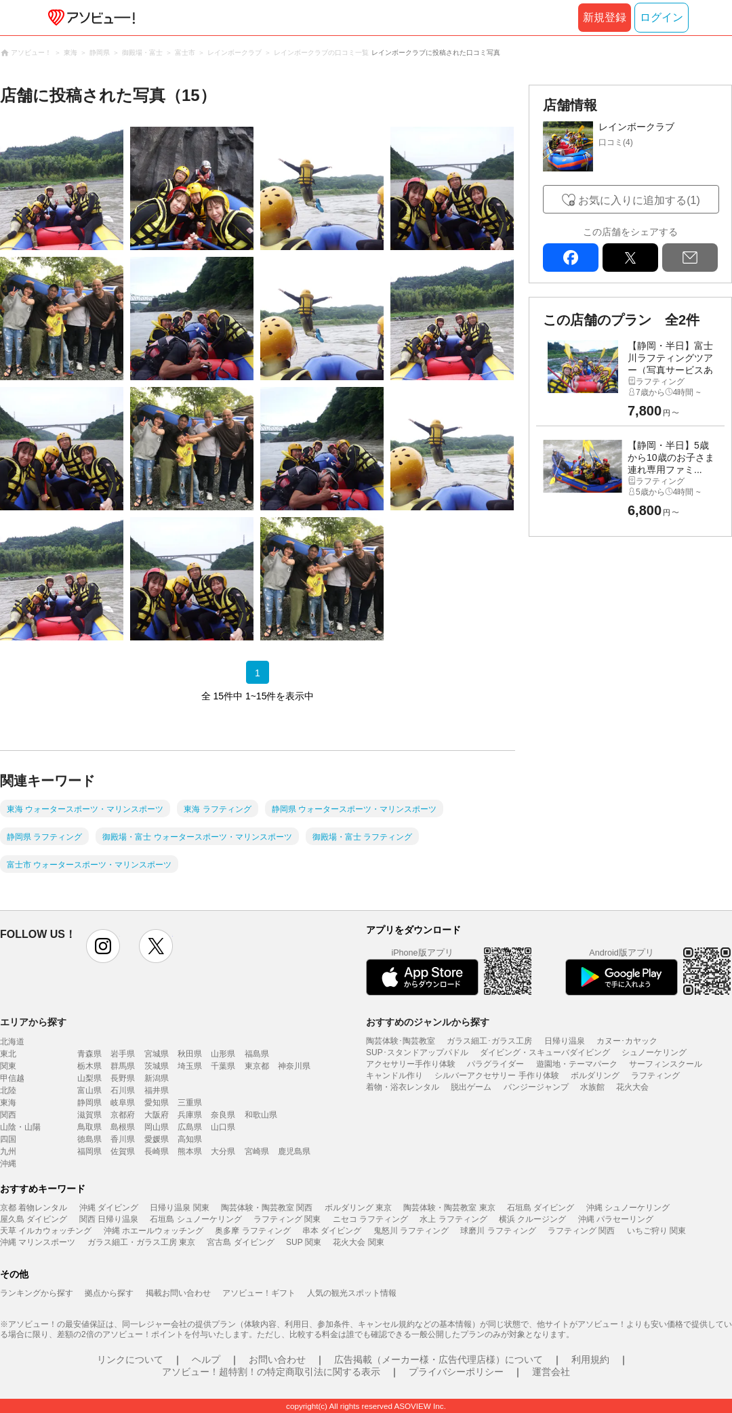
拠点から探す (109, 1293)
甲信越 (12, 1078)
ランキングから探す (36, 1293)
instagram (103, 946)
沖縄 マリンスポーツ (37, 1242)
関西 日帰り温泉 (108, 1219)
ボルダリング (595, 1075)
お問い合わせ (277, 1359)
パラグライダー (495, 1064)
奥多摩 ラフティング (252, 1230)
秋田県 (190, 1054)
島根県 (122, 1127)
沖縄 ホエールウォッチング (153, 1230)
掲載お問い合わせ (178, 1293)
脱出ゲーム (471, 1087)
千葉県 (223, 1066)
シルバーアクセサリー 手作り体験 (496, 1075)
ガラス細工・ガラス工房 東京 (141, 1242)
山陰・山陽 (20, 1127)
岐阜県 (122, 1102)
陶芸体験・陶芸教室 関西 (266, 1207)
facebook (570, 257)
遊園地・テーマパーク (576, 1064)
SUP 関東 (303, 1242)
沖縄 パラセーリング (615, 1219)
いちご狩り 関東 (656, 1230)
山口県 (223, 1127)
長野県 (122, 1078)
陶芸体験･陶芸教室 (400, 1041)
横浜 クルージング (532, 1219)
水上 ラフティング (453, 1219)
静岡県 (89, 1102)
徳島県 (89, 1139)
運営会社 (551, 1371)
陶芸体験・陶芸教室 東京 (449, 1207)
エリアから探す (33, 1022)
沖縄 (8, 1163)
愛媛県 (156, 1139)
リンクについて (130, 1359)
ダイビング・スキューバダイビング (545, 1052)
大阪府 (156, 1115)
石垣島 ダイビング (540, 1207)
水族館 (592, 1087)
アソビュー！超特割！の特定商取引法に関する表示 (271, 1371)
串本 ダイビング (331, 1230)
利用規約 (590, 1359)
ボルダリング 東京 (358, 1207)
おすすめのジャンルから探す (427, 1022)
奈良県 (223, 1115)
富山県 (89, 1090)
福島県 (257, 1054)
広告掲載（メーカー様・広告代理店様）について (438, 1359)
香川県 (122, 1139)
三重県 (190, 1102)
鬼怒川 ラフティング (411, 1230)
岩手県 (122, 1054)
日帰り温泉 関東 (179, 1207)
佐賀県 (122, 1151)
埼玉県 (190, 1066)
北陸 (8, 1090)
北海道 (12, 1041)
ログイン (661, 17)
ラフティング (655, 1075)
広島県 (190, 1127)
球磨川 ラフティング (497, 1230)
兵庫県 (190, 1115)
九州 (8, 1151)
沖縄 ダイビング (108, 1207)
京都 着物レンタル (33, 1207)
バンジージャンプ (536, 1087)
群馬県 (122, 1066)
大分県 (223, 1151)
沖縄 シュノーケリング (628, 1207)
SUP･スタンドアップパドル (417, 1052)
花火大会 (632, 1087)
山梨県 (89, 1078)
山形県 (223, 1054)
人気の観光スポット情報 (351, 1293)
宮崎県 (257, 1151)
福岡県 (89, 1151)
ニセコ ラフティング (370, 1219)
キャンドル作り (394, 1075)
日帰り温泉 (564, 1041)
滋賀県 (89, 1115)
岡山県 (156, 1127)
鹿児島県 (294, 1151)
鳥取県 (89, 1127)
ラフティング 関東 (287, 1219)
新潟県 (156, 1078)
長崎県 (156, 1151)
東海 (8, 1102)
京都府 (122, 1115)
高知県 (190, 1139)
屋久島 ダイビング (33, 1219)
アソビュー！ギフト (259, 1293)
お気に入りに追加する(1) (639, 200)
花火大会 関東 (358, 1242)
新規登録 (604, 17)
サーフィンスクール (665, 1064)
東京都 (257, 1066)
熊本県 (190, 1151)
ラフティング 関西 (581, 1230)
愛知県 (156, 1102)
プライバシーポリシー (456, 1371)
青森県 (89, 1054)
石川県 (122, 1090)
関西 (8, 1115)
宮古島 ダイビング (240, 1242)
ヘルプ (206, 1359)
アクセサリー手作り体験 (410, 1064)
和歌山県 (261, 1115)
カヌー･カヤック (626, 1041)
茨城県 (156, 1066)
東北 (8, 1054)
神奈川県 (294, 1066)
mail (690, 257)
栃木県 (89, 1066)
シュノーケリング (654, 1052)
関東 (8, 1066)
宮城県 (156, 1054)
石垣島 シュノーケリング (195, 1219)
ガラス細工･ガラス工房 (489, 1041)
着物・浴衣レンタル (402, 1087)
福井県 (156, 1090)
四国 (8, 1139)
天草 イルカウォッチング (46, 1230)
